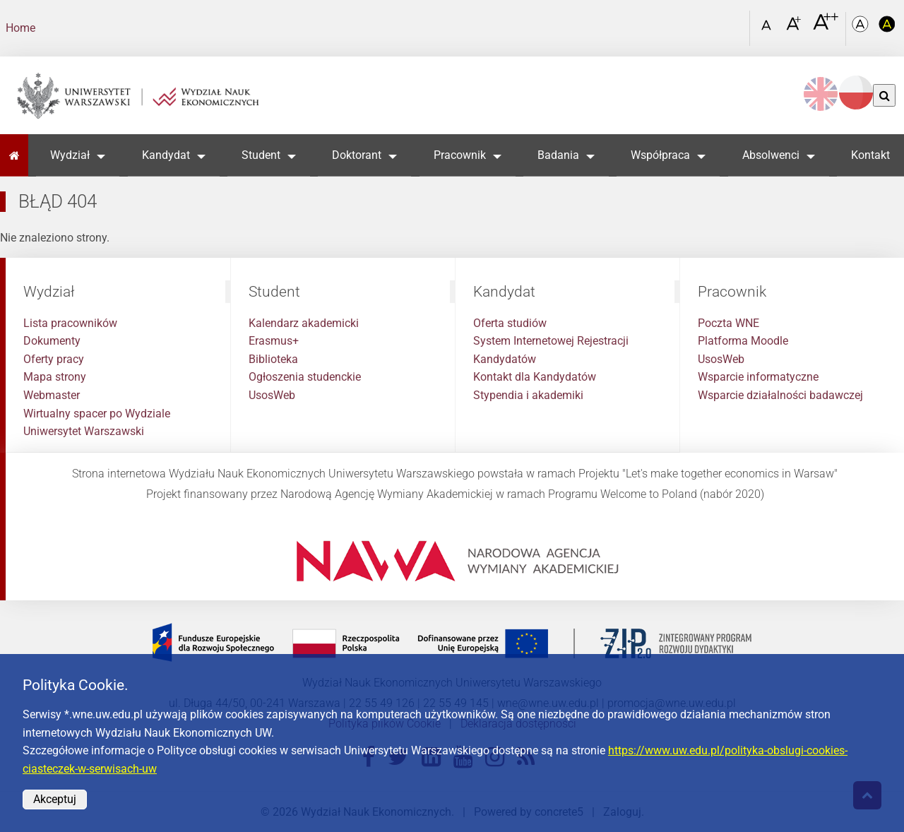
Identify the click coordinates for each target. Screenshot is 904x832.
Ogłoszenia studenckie (305, 377)
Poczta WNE (728, 323)
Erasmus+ (274, 340)
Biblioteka (273, 359)
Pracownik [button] (460, 155)
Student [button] (261, 155)
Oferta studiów (510, 323)
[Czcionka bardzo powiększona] (825, 27)
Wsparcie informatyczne (758, 377)
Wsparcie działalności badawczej (780, 395)
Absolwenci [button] (770, 155)
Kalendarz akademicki (304, 323)
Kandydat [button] (166, 155)
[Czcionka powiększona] (794, 27)
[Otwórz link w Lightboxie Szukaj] (735, 23)
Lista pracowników (70, 323)
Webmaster (51, 395)
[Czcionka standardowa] (768, 28)
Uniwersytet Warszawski (83, 431)
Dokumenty (52, 340)
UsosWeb (272, 395)
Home (20, 28)
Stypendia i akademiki (528, 395)
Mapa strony (54, 377)
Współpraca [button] (660, 155)
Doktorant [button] (356, 155)
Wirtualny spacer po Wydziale (96, 413)
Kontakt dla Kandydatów (534, 377)
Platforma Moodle (743, 340)
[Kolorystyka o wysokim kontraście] (887, 28)
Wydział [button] (70, 155)
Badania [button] (558, 155)
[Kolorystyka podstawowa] (862, 28)
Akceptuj (54, 799)
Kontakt (870, 155)
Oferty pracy (53, 359)
